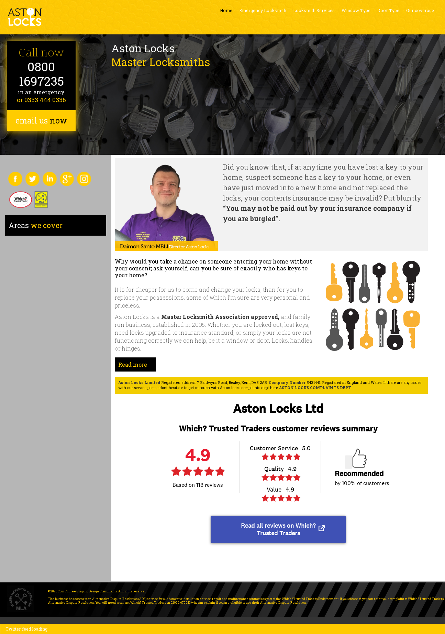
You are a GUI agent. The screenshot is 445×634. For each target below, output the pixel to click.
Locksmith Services (314, 10)
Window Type (356, 10)
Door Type (388, 10)
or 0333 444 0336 (41, 100)
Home (226, 10)
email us (41, 120)
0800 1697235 (41, 73)
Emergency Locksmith (262, 10)
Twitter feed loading (26, 629)
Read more (132, 364)
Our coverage (420, 10)
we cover (36, 225)
